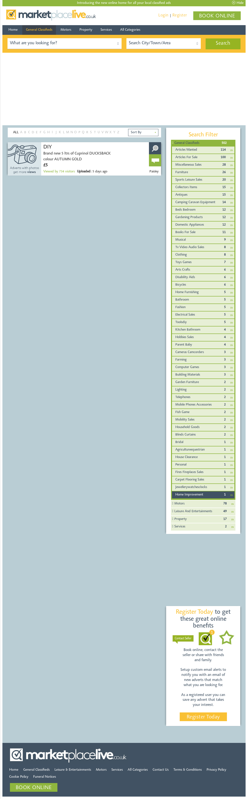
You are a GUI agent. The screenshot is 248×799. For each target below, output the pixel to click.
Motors (66, 30)
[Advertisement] (124, 89)
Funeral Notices (44, 777)
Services (106, 30)
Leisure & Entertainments (72, 770)
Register (179, 15)
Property (85, 30)
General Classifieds (39, 30)
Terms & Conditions (187, 770)
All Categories (130, 30)
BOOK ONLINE (217, 16)
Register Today (203, 717)
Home (13, 30)
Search (223, 43)
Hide (238, 3)
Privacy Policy (216, 770)
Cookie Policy (18, 777)
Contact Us (161, 770)
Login (163, 15)
